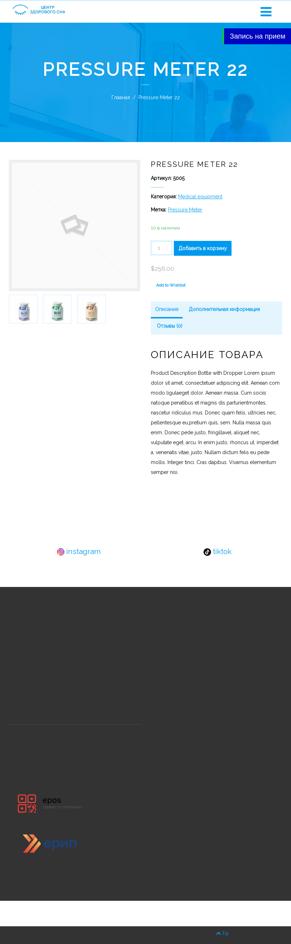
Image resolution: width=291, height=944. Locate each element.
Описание (166, 309)
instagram (79, 551)
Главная (121, 97)
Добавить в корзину (202, 248)
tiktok (218, 551)
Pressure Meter (185, 210)
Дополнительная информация (224, 309)
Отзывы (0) (169, 326)
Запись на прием (257, 36)
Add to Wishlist (171, 285)
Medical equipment (200, 196)
